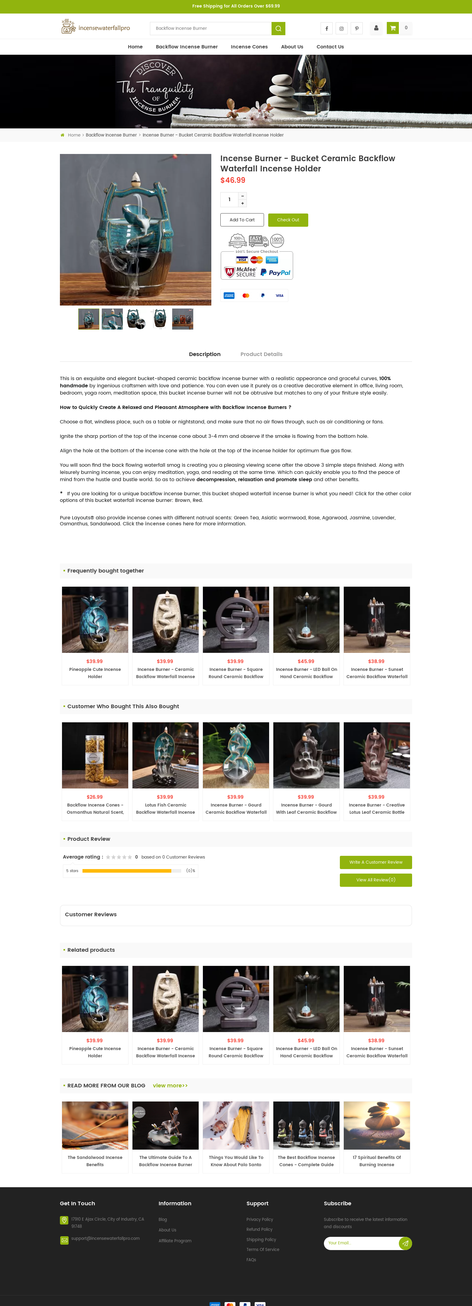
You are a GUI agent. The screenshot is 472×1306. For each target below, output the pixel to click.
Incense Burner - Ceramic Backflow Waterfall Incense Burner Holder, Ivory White (165, 673)
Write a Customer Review (375, 862)
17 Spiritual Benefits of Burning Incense (377, 1161)
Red (197, 500)
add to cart (242, 220)
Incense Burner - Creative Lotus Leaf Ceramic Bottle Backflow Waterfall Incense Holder (376, 809)
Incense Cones (249, 47)
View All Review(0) (376, 880)
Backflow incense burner (187, 47)
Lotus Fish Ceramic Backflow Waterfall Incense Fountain (165, 809)
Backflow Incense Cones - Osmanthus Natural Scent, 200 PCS (95, 809)
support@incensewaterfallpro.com (105, 1237)
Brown (182, 500)
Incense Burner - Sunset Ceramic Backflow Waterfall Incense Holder (377, 673)
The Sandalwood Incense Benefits (95, 1161)
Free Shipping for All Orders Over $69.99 (236, 6)
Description (205, 354)
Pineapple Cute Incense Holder (95, 673)
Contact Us (330, 47)
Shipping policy (261, 1238)
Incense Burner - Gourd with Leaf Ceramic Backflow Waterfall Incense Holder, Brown (306, 809)
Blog (163, 1218)
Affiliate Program (175, 1239)
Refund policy (259, 1228)
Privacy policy (260, 1218)
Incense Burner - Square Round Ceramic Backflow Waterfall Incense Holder (236, 673)
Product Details (262, 354)
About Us (292, 47)
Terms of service (263, 1248)
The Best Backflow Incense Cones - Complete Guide (306, 1161)
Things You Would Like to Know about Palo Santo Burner (236, 1161)
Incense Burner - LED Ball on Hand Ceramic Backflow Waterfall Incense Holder (306, 673)
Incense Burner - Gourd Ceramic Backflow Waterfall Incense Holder (236, 809)
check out (288, 220)
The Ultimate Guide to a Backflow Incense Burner (165, 1161)
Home (135, 47)
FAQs (251, 1258)
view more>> (170, 1085)
